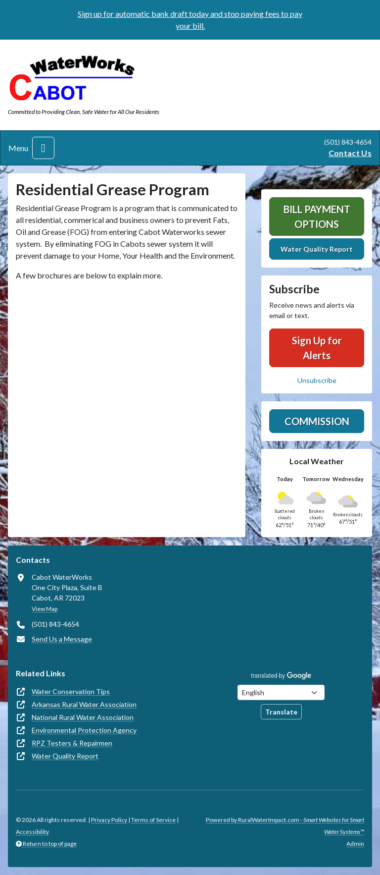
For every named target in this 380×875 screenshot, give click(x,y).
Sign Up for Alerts (317, 347)
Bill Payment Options (317, 216)
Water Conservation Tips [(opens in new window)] (71, 691)
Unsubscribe (316, 380)
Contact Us (350, 153)
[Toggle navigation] (43, 148)
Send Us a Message (62, 639)
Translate (281, 712)
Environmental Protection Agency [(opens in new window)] (84, 730)
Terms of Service (153, 819)
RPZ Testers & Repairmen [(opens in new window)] (72, 743)
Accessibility (32, 831)
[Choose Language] (281, 692)
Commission (317, 421)
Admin (355, 843)
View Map (44, 608)
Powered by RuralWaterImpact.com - (285, 825)
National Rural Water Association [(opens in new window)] (83, 717)
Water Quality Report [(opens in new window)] (65, 756)
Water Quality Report (317, 249)
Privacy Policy (109, 819)
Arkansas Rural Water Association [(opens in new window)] (84, 704)
